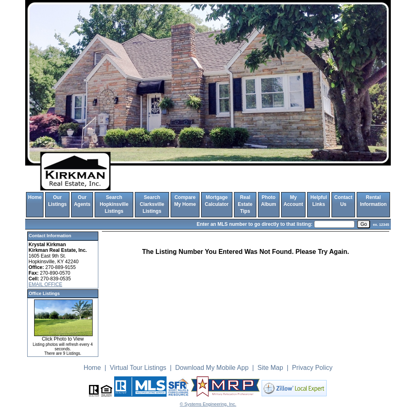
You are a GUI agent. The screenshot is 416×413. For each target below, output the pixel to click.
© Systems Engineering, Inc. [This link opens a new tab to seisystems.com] (208, 404)
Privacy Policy (312, 367)
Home (34, 197)
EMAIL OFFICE (45, 284)
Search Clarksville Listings (152, 204)
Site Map (270, 367)
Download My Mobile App (212, 367)
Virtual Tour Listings (138, 367)
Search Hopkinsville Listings (114, 204)
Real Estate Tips (245, 204)
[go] (363, 224)
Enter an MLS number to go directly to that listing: (254, 224)
